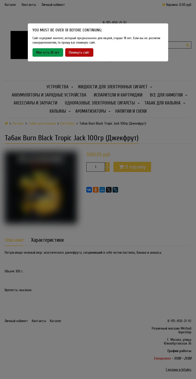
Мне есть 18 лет (48, 52)
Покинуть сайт (79, 52)
